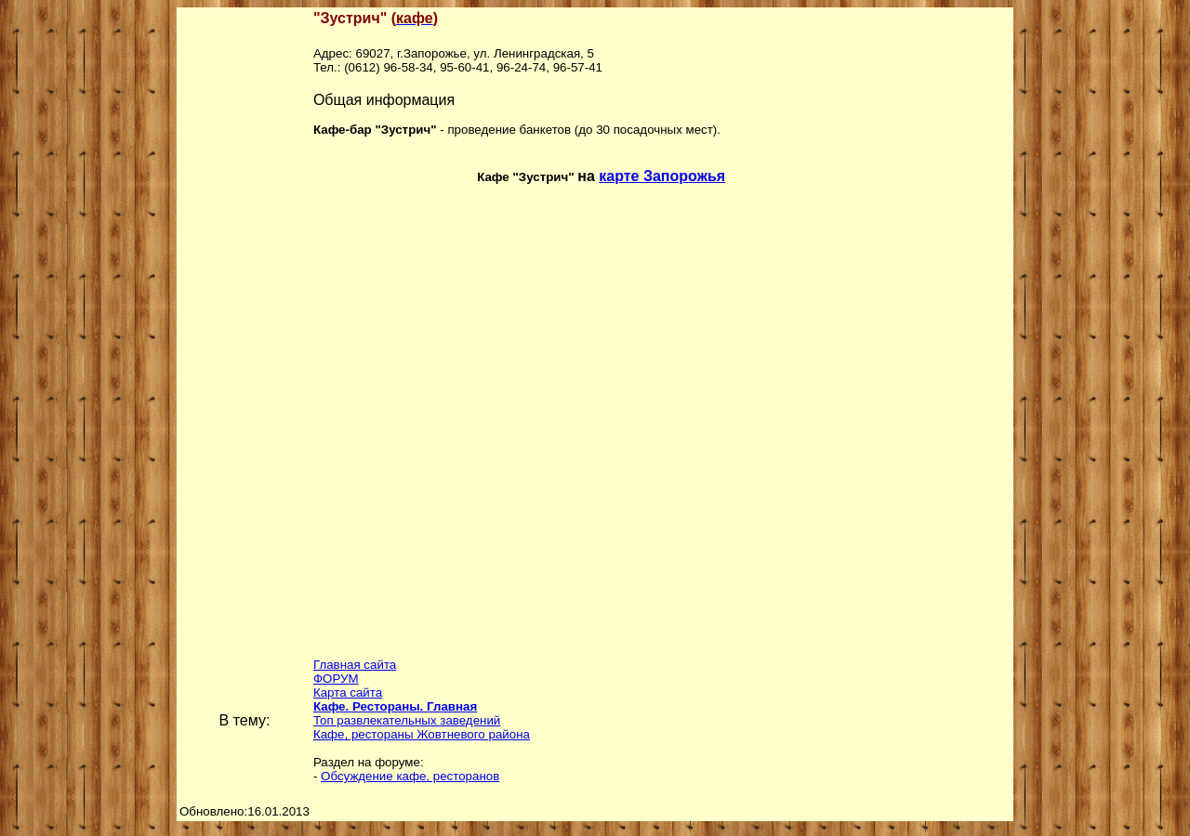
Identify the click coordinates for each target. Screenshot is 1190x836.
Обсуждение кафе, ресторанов (410, 776)
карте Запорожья (662, 176)
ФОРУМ (336, 679)
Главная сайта (354, 665)
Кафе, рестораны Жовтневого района (421, 734)
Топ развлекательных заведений (406, 720)
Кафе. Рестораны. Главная (395, 706)
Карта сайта (347, 692)
